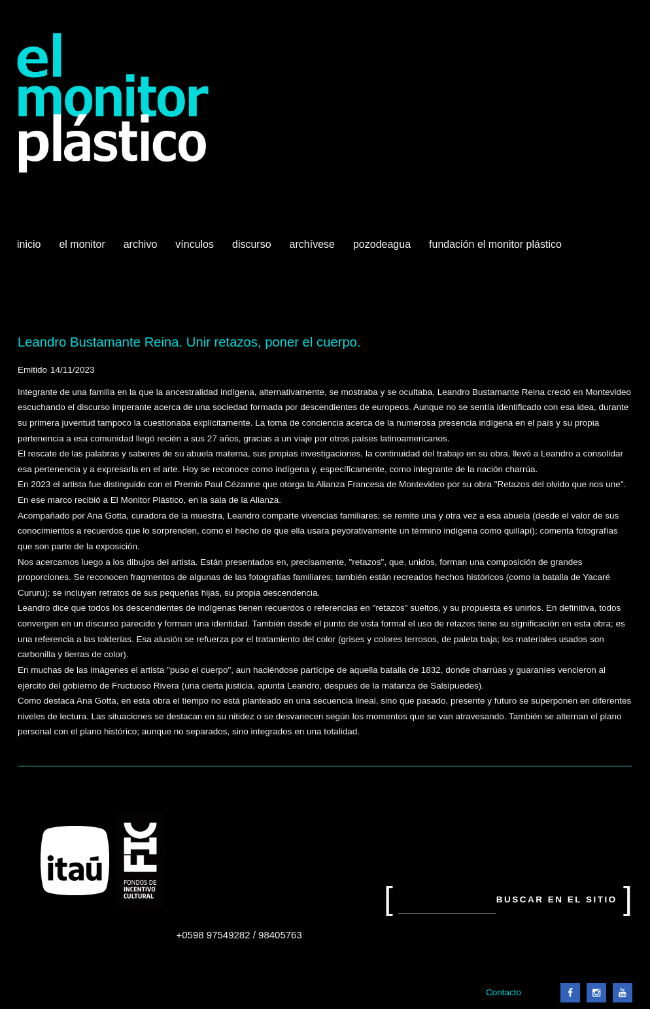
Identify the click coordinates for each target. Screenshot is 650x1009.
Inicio (29, 244)
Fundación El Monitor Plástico (495, 244)
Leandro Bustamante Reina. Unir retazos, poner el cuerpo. (189, 342)
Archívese (312, 244)
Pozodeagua (383, 249)
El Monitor (83, 249)
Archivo (142, 249)
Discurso (251, 244)
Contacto (503, 992)
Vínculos (195, 249)
